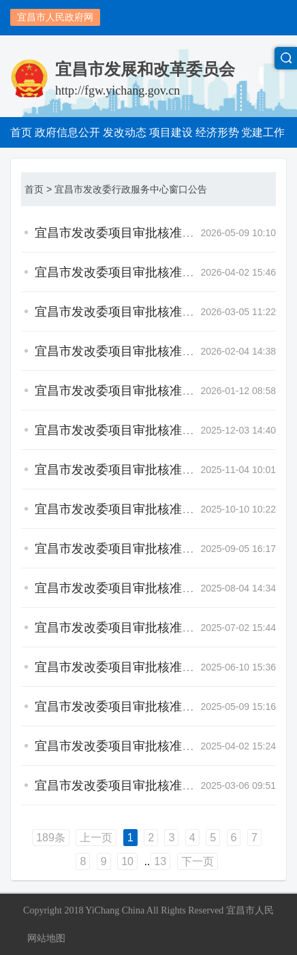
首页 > (38, 189)
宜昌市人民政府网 (55, 17)
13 (160, 861)
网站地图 (46, 938)
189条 (50, 837)
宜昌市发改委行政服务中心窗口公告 (130, 189)
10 (127, 861)
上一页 (96, 837)
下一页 (197, 861)
